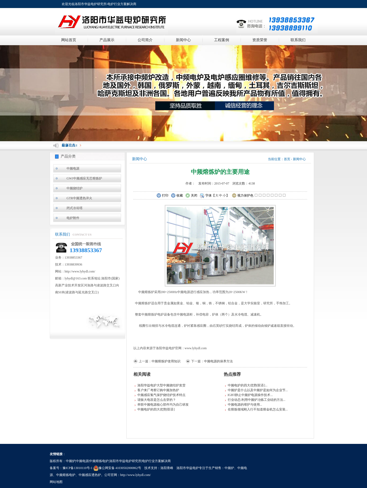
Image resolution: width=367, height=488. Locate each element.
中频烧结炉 (75, 188)
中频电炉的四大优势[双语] (156, 409)
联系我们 (298, 40)
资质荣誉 (259, 40)
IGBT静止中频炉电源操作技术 (249, 395)
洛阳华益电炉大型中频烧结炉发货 (161, 385)
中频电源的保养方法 (218, 361)
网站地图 (56, 482)
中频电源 (73, 168)
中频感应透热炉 (90, 475)
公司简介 (145, 40)
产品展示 (106, 40)
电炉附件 (73, 218)
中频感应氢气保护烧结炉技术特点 (161, 395)
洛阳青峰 (166, 468)
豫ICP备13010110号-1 (77, 468)
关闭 (191, 195)
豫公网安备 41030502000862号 (117, 468)
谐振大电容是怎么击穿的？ (156, 400)
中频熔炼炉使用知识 (166, 361)
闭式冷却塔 (75, 208)
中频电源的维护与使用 (244, 404)
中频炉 (229, 468)
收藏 (177, 195)
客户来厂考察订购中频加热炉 (158, 390)
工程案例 (221, 40)
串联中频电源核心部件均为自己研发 (163, 404)
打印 (162, 195)
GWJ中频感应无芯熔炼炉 (84, 178)
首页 (287, 159)
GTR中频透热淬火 (79, 198)
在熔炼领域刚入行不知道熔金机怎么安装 (256, 409)
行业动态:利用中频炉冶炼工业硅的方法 (255, 400)
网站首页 (68, 40)
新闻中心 (183, 40)
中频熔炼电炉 (65, 475)
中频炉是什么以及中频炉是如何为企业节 (256, 390)
